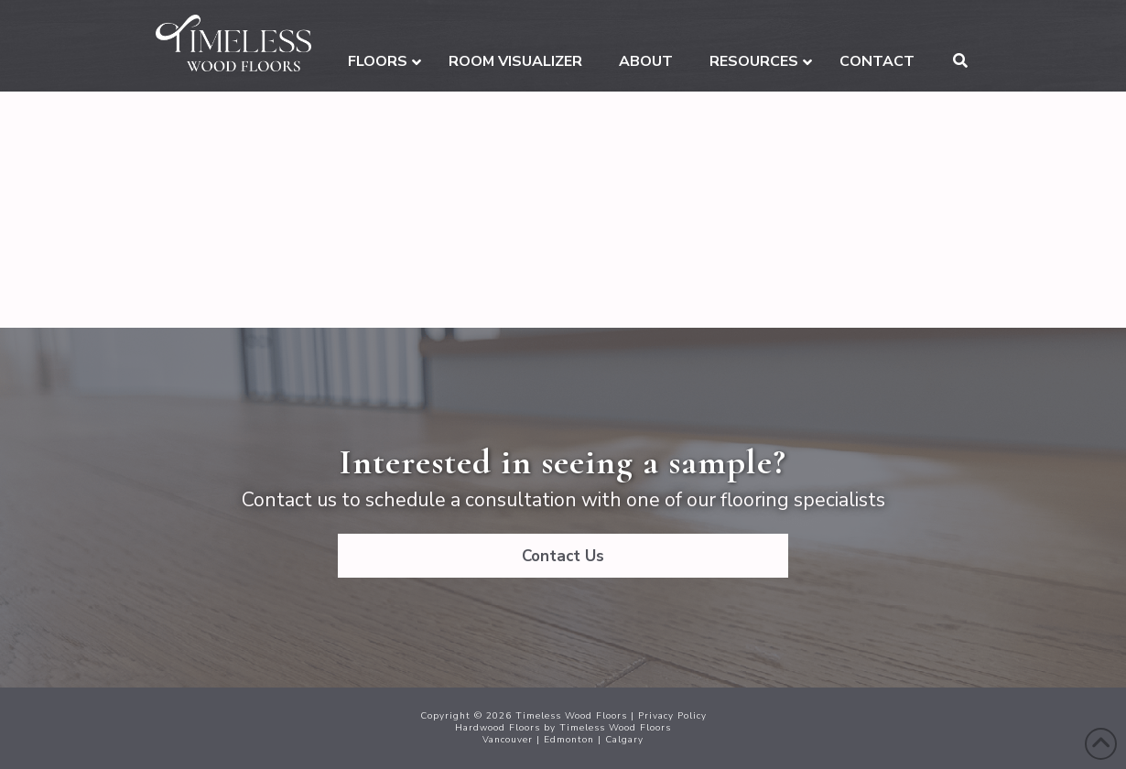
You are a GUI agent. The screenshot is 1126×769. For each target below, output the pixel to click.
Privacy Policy (672, 715)
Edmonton (569, 739)
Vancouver (507, 739)
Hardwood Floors (497, 727)
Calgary (624, 739)
